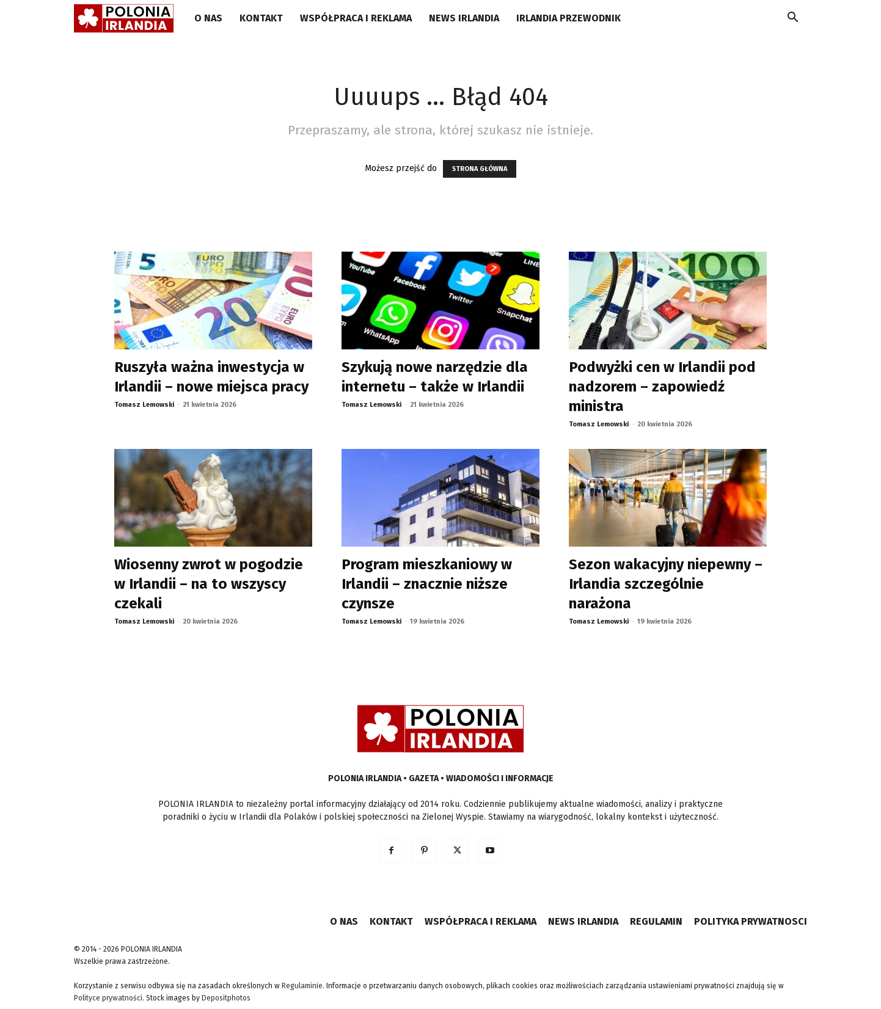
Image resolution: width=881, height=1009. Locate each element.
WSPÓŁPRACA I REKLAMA (356, 18)
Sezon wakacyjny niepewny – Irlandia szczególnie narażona (665, 584)
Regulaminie (302, 986)
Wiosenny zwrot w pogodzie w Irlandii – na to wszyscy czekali (208, 584)
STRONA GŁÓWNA (479, 169)
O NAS (208, 18)
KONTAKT (261, 18)
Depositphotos (226, 998)
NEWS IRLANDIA (464, 18)
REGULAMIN (656, 921)
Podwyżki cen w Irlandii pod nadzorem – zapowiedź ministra (662, 387)
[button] (792, 19)
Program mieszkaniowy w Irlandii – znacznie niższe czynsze (427, 584)
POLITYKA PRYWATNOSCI (750, 921)
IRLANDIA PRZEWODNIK (568, 18)
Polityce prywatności (108, 998)
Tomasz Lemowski (144, 405)
